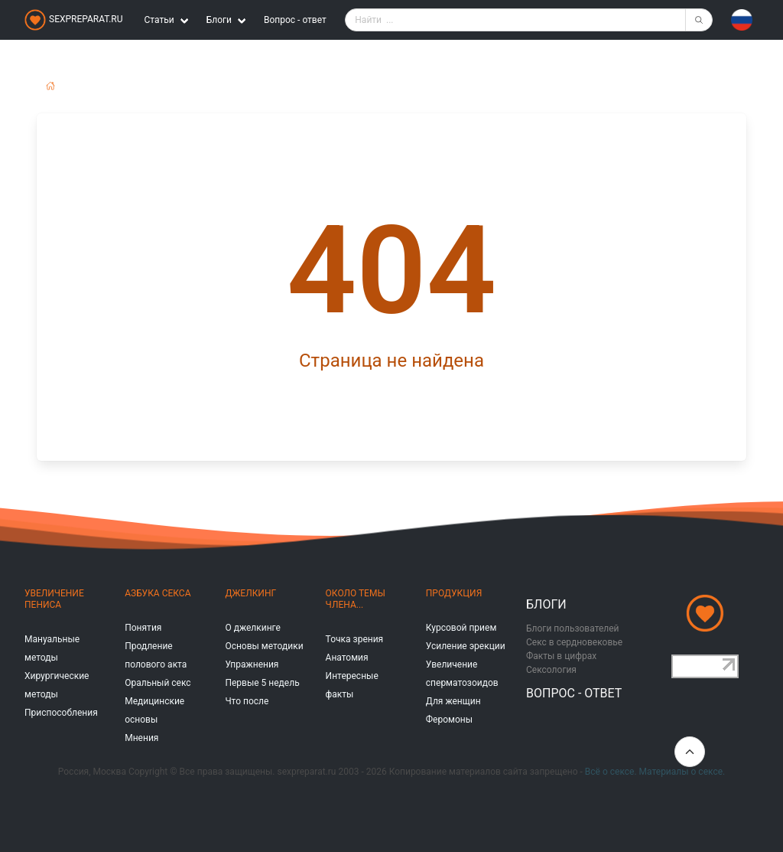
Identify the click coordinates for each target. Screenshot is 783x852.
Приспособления (61, 712)
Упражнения (251, 664)
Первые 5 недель (262, 682)
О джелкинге (252, 627)
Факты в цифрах (561, 656)
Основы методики (264, 646)
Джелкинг (250, 593)
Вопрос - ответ (295, 20)
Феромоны (449, 719)
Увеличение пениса (54, 599)
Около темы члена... (355, 599)
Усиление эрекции (465, 646)
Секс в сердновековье (574, 642)
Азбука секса (157, 593)
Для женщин (453, 701)
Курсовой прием (461, 627)
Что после (246, 701)
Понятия (143, 627)
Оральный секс (157, 682)
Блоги (546, 604)
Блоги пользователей (572, 628)
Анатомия (347, 657)
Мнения (141, 738)
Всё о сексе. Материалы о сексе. (655, 771)
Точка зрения (355, 639)
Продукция (454, 593)
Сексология (551, 669)
